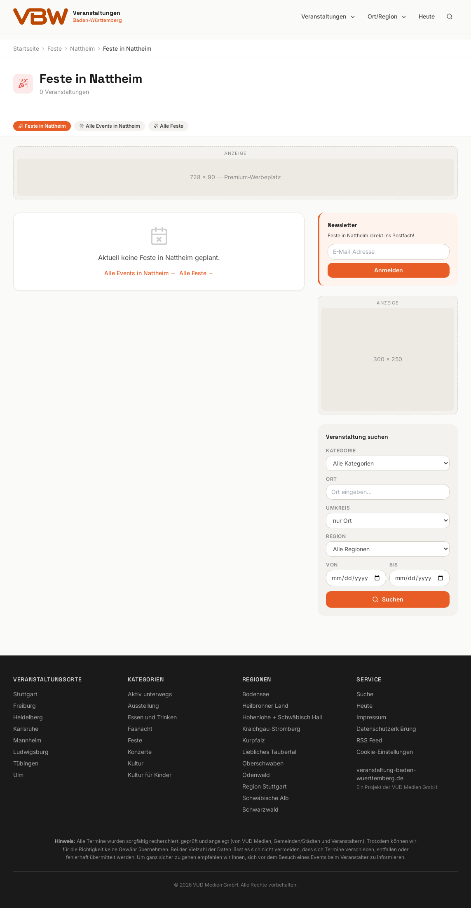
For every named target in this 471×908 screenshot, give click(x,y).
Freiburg (24, 705)
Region (336, 536)
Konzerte (140, 751)
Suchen (387, 599)
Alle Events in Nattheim (109, 126)
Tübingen (25, 763)
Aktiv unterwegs (150, 693)
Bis (393, 565)
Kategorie (341, 450)
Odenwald (256, 774)
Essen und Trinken (152, 717)
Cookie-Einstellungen (384, 751)
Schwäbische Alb (265, 797)
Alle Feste (168, 126)
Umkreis (338, 508)
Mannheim (27, 740)
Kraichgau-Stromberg (271, 728)
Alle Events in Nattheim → (140, 272)
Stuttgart (25, 693)
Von (332, 565)
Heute (427, 16)
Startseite (26, 48)
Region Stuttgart (264, 786)
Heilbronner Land (265, 705)
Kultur (135, 763)
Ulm (18, 774)
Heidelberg (28, 717)
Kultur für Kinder (149, 774)
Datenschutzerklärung (386, 728)
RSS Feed (369, 740)
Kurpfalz (253, 740)
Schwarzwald (260, 809)
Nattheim (82, 48)
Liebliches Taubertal (269, 751)
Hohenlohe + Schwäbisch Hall (282, 717)
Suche (364, 693)
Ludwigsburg (31, 751)
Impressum (371, 717)
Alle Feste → (196, 272)
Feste (54, 48)
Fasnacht (140, 728)
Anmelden (388, 270)
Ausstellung (143, 705)
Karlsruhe (25, 728)
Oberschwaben (263, 763)
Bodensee (255, 693)
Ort (331, 479)
